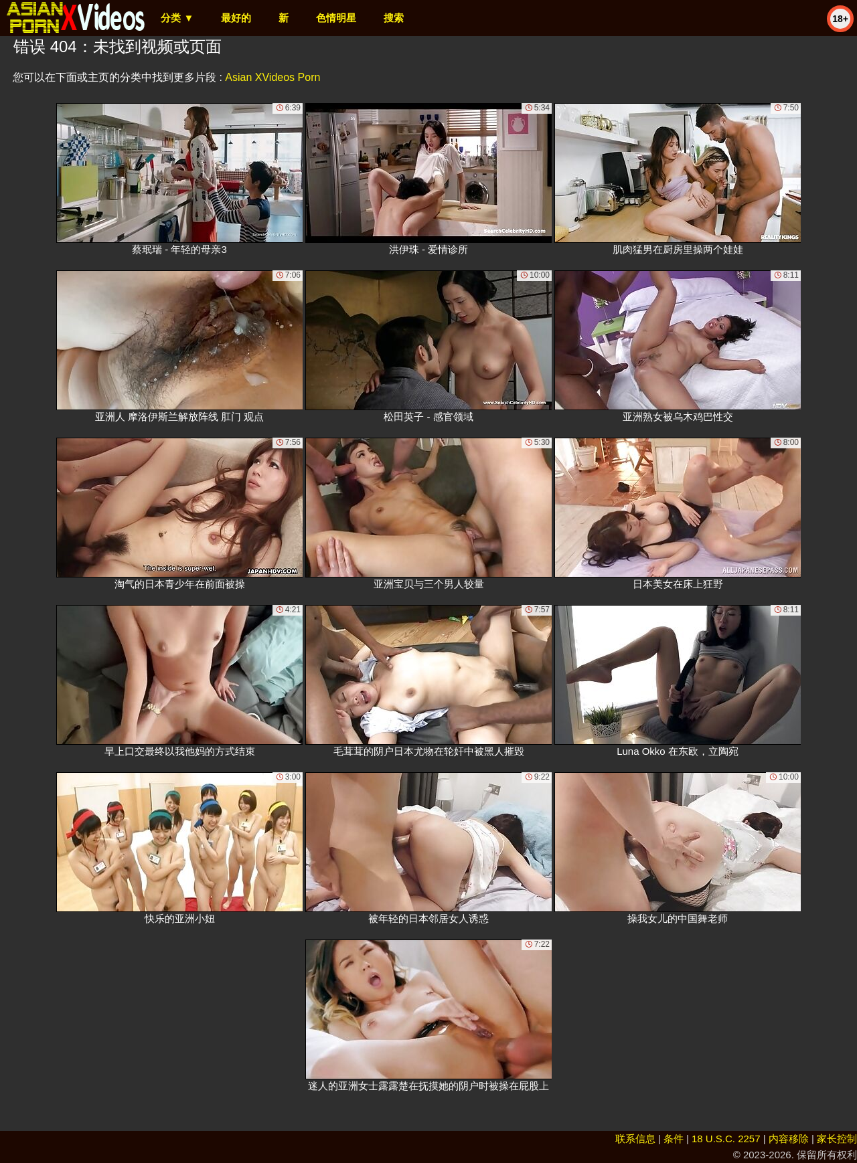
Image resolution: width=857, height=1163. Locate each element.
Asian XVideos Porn (272, 77)
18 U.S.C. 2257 (726, 1138)
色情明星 (336, 17)
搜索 (394, 17)
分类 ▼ (177, 17)
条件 (674, 1138)
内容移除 (789, 1138)
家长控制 (837, 1138)
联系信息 (635, 1138)
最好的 (236, 17)
